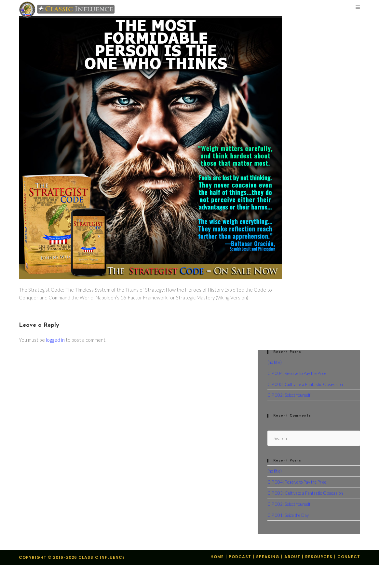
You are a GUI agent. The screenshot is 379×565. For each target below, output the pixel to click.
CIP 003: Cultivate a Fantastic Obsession (305, 384)
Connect (348, 556)
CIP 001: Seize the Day (288, 515)
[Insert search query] (313, 438)
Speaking (267, 556)
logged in (55, 340)
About (292, 556)
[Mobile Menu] (358, 8)
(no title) (274, 362)
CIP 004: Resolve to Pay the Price (296, 373)
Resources (318, 556)
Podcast (240, 556)
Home (217, 556)
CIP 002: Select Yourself (288, 395)
